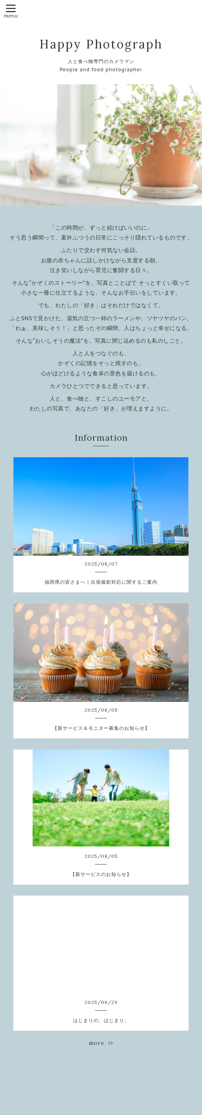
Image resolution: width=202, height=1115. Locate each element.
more (101, 1042)
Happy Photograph (101, 44)
